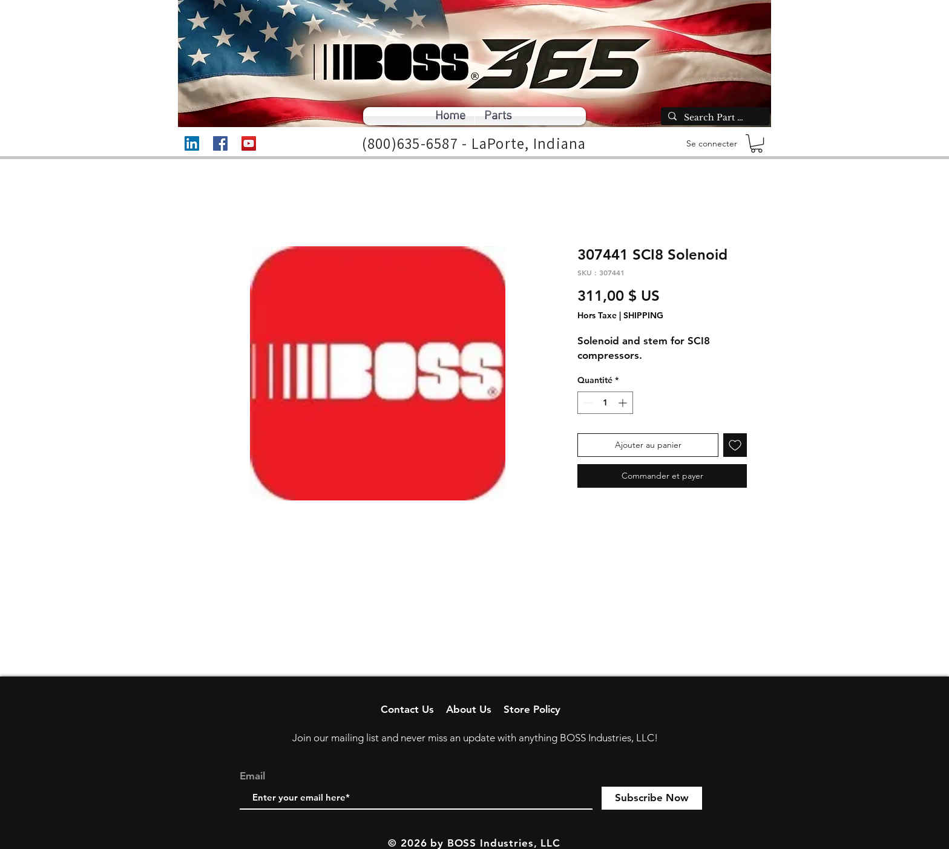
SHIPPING (643, 315)
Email (252, 776)
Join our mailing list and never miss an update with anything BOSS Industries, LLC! (475, 738)
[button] (756, 143)
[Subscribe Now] (652, 798)
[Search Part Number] (714, 118)
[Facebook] (220, 143)
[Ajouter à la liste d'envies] (735, 445)
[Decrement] (586, 402)
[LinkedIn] (192, 143)
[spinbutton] (605, 402)
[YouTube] (248, 143)
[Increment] (623, 402)
